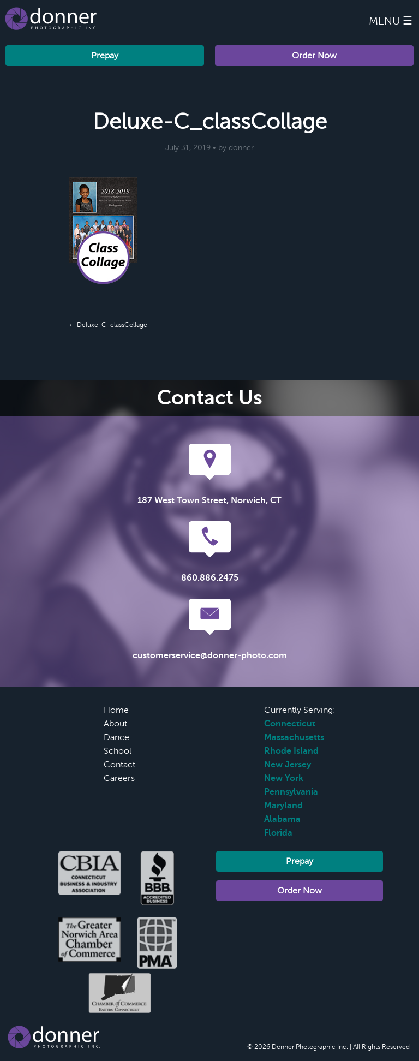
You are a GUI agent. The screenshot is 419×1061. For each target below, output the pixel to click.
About (115, 724)
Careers (119, 778)
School (117, 751)
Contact (119, 765)
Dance (116, 737)
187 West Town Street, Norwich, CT (209, 500)
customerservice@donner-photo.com (210, 655)
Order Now (314, 56)
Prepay (104, 56)
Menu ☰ (390, 21)
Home (116, 710)
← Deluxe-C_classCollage (108, 325)
